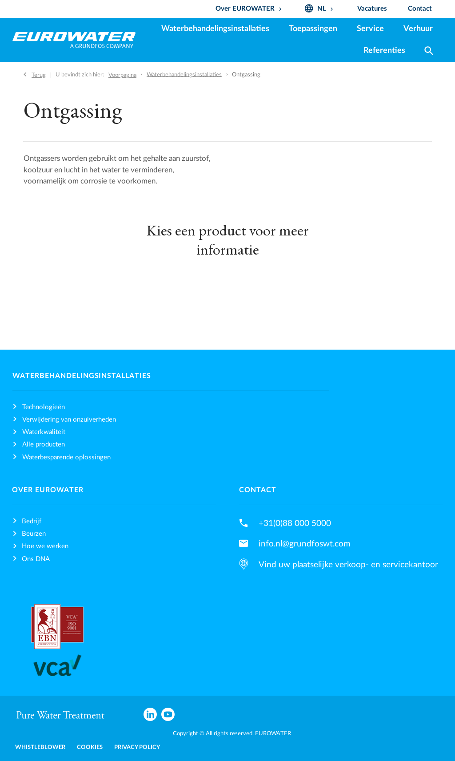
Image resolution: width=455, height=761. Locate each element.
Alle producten (43, 444)
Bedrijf (31, 521)
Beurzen (34, 533)
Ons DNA (36, 559)
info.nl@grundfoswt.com (305, 543)
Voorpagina (122, 75)
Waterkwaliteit (43, 432)
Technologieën (43, 407)
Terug (39, 75)
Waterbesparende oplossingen (66, 457)
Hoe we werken (45, 546)
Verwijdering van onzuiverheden (69, 419)
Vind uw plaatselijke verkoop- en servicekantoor (348, 564)
